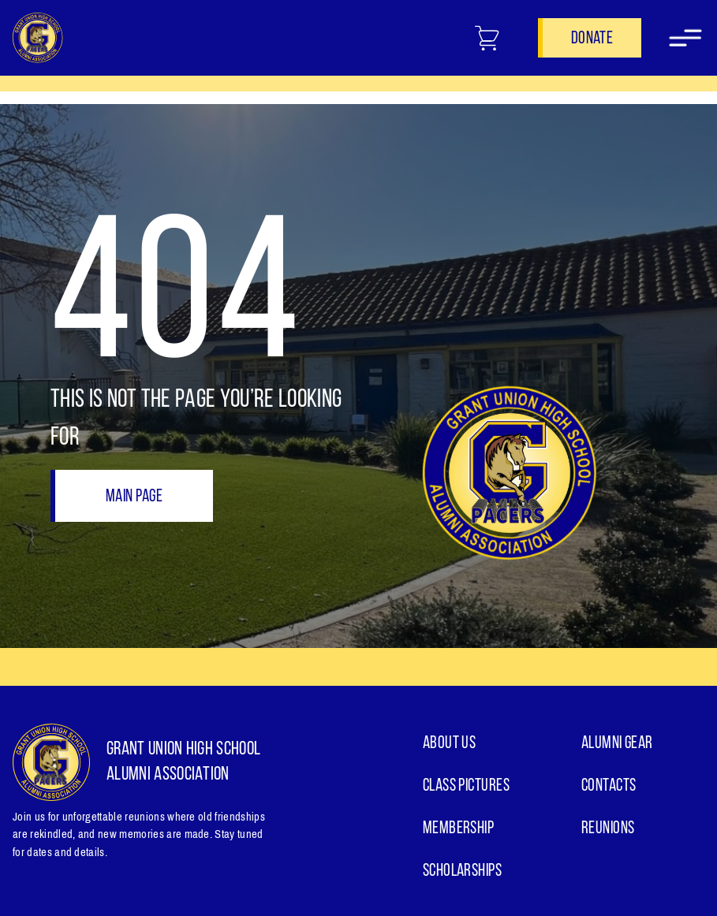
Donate (592, 39)
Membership (458, 829)
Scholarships (462, 871)
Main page (134, 497)
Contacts (609, 786)
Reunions (608, 829)
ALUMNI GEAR (617, 744)
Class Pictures (466, 786)
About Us (449, 744)
